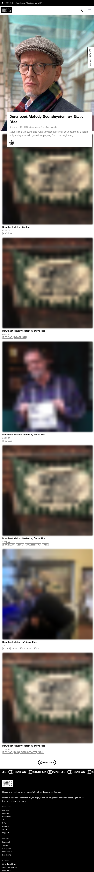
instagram (6, 848)
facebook (6, 842)
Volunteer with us (9, 867)
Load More (47, 762)
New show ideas (9, 864)
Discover (5, 810)
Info (4, 823)
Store (4, 829)
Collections (6, 816)
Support (5, 832)
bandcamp (6, 855)
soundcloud (7, 851)
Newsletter (6, 870)
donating (72, 797)
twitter (5, 845)
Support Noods (90, 57)
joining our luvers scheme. (14, 801)
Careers (5, 826)
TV (3, 820)
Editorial (5, 813)
